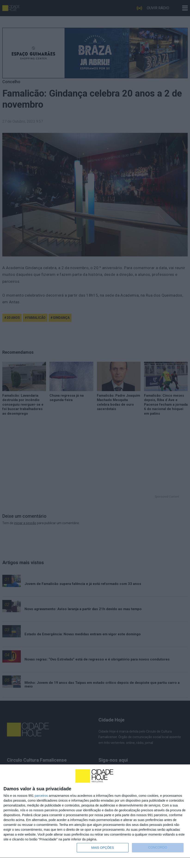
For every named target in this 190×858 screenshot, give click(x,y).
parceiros (41, 795)
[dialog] (95, 811)
